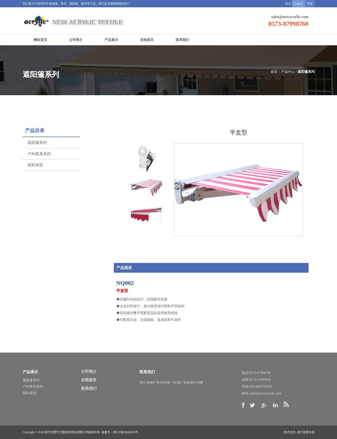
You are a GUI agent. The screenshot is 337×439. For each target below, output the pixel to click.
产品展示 (111, 40)
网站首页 (40, 40)
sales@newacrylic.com (289, 17)
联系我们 (182, 40)
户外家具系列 (33, 386)
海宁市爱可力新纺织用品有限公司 (66, 432)
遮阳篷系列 (31, 380)
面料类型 (29, 393)
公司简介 (76, 40)
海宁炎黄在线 (306, 432)
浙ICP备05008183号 (125, 432)
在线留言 (147, 40)
